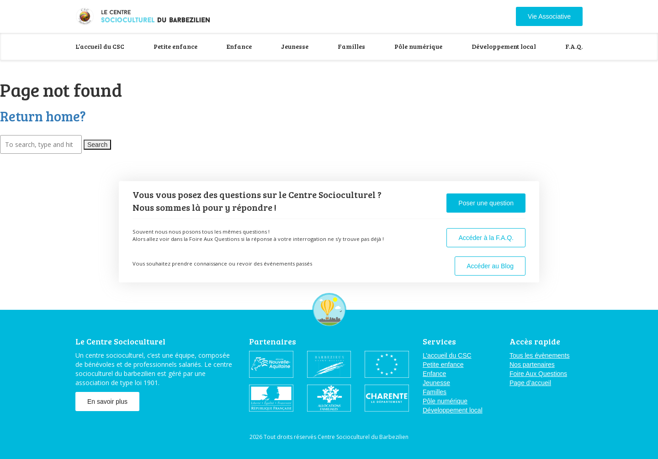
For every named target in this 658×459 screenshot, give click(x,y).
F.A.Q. (574, 46)
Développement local (504, 46)
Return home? (43, 116)
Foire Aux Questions (538, 373)
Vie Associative (549, 16)
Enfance (239, 46)
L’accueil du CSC (99, 46)
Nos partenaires (532, 364)
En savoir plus (107, 401)
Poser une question (486, 203)
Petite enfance (175, 46)
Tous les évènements (539, 355)
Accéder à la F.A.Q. (486, 237)
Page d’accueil (530, 382)
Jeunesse (294, 46)
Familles (351, 46)
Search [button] (97, 144)
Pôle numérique (418, 46)
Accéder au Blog (490, 266)
